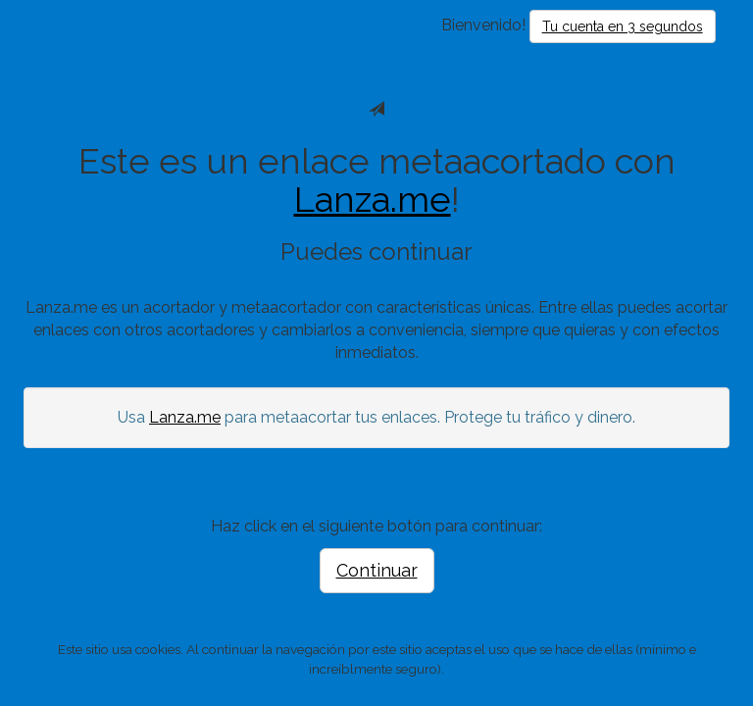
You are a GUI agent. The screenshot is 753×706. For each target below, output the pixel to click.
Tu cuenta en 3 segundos (622, 26)
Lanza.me (372, 199)
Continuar (377, 570)
